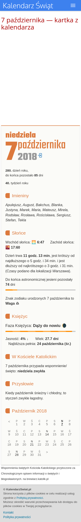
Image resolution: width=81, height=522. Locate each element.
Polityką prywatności (30, 497)
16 (62, 434)
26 (69, 444)
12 (32, 434)
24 (54, 444)
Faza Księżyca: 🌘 (36, 325)
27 (9, 454)
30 (32, 454)
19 (17, 444)
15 (54, 434)
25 (62, 444)
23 (47, 444)
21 (32, 444)
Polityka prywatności (17, 517)
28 (17, 454)
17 (69, 434)
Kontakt (8, 512)
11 (24, 434)
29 (24, 454)
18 (9, 444)
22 (39, 444)
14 (47, 434)
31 (39, 454)
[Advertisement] (40, 78)
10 (17, 434)
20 (24, 444)
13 (39, 434)
